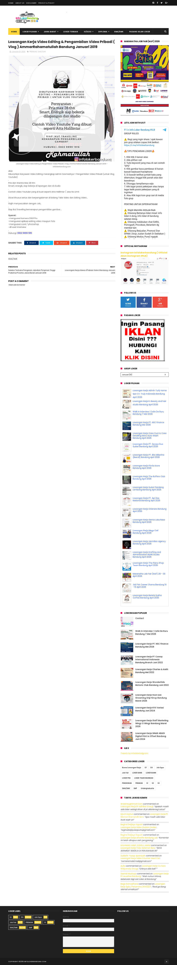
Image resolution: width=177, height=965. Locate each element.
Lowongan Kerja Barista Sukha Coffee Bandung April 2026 (147, 596)
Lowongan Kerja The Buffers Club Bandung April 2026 (149, 477)
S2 (153, 783)
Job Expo (160, 767)
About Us (19, 3)
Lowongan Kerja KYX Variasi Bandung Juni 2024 (149, 709)
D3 (151, 767)
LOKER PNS (126, 778)
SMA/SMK (119, 31)
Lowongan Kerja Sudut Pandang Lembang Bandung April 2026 (148, 488)
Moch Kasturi (127, 814)
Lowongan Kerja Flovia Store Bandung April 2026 (146, 466)
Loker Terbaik (70, 31)
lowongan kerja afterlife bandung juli (139, 837)
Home (10, 3)
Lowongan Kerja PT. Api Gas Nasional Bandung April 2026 (146, 499)
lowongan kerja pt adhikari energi (137, 806)
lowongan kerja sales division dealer (138, 827)
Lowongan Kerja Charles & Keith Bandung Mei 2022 (151, 671)
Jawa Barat (50, 31)
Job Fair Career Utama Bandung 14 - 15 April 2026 (150, 585)
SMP (135, 788)
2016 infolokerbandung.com (33, 961)
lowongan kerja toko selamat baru (138, 848)
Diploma (102, 31)
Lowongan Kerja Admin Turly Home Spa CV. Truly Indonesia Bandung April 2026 (150, 394)
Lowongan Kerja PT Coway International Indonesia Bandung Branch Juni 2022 (149, 659)
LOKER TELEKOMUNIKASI (143, 778)
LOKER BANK (137, 773)
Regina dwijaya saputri (132, 824)
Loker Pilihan (30, 31)
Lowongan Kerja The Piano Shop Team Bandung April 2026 (148, 564)
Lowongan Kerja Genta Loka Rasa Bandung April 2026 (149, 520)
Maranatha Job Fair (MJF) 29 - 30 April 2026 (149, 575)
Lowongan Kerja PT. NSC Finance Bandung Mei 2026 (148, 423)
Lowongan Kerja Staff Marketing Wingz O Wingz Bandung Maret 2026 (151, 723)
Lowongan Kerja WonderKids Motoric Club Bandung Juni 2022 (152, 683)
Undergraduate (147, 788)
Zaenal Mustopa (128, 873)
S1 (147, 783)
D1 (146, 767)
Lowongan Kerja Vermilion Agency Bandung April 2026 (149, 542)
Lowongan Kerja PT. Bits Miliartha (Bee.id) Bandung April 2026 (148, 456)
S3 (159, 783)
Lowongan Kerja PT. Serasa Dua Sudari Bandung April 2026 (148, 445)
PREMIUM (33, 51)
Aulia (123, 865)
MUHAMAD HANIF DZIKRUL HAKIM (135, 845)
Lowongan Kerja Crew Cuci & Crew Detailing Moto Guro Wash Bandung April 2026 (149, 435)
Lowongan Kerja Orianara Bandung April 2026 (149, 510)
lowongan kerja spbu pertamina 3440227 (143, 885)
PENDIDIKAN (127, 783)
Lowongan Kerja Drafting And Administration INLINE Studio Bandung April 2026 (147, 554)
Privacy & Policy (46, 3)
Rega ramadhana (129, 883)
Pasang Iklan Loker (139, 31)
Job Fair (125, 773)
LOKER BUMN (151, 773)
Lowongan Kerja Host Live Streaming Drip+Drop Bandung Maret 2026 (151, 697)
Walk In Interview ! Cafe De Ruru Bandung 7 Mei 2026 (148, 412)
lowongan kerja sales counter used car (140, 858)
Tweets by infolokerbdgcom (134, 753)
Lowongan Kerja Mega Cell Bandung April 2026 (145, 531)
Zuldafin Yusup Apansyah (133, 855)
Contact (139, 618)
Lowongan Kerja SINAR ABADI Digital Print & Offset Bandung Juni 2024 (150, 736)
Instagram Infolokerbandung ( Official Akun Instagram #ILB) (144, 254)
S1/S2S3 (87, 31)
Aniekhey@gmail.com (132, 803)
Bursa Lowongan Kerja (131, 767)
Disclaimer (31, 3)
